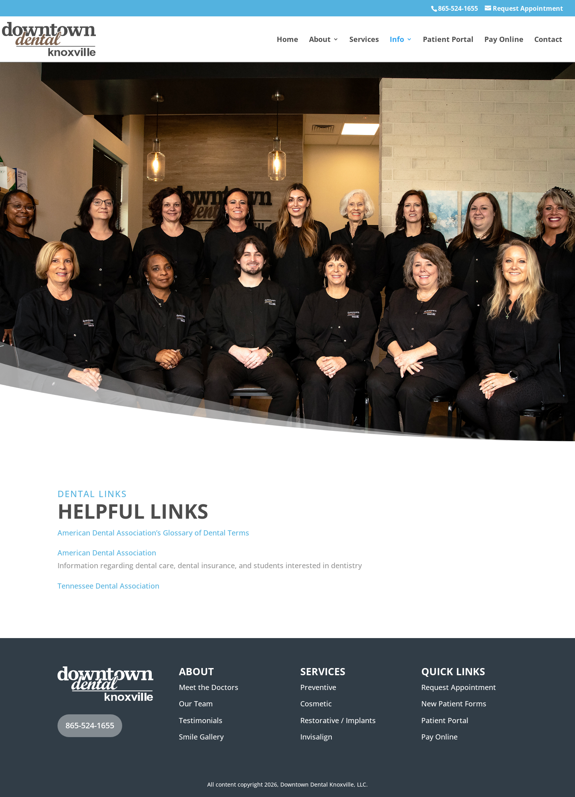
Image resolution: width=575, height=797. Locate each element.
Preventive (318, 687)
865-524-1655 (458, 8)
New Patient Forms (453, 703)
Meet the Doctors (208, 687)
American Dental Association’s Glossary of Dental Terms (153, 532)
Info (397, 40)
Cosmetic (316, 703)
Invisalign (316, 736)
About (320, 40)
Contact (548, 40)
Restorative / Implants (338, 720)
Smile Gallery (201, 736)
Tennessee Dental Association (108, 586)
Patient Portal (448, 40)
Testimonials (200, 720)
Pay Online (503, 40)
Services (364, 40)
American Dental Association (107, 552)
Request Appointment (528, 8)
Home (287, 40)
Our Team (196, 703)
